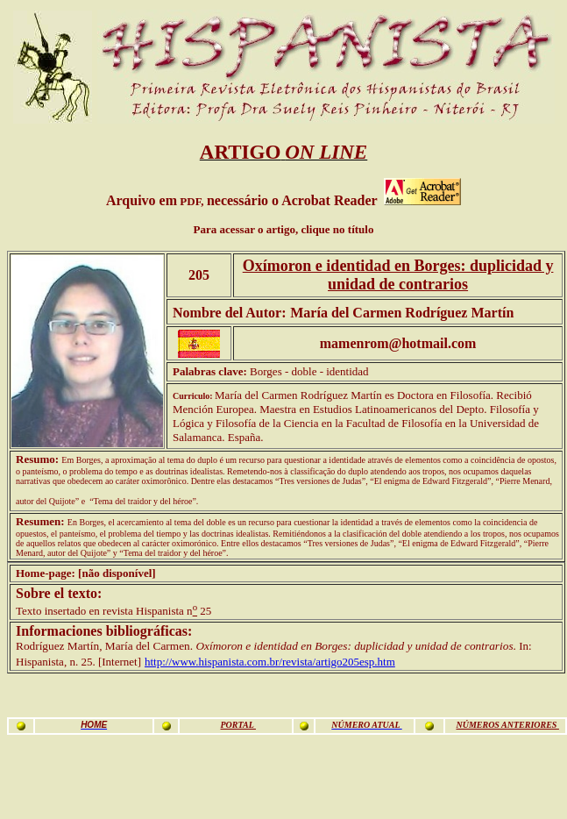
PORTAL (237, 725)
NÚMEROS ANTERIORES (507, 725)
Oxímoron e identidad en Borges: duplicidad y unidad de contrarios (398, 275)
